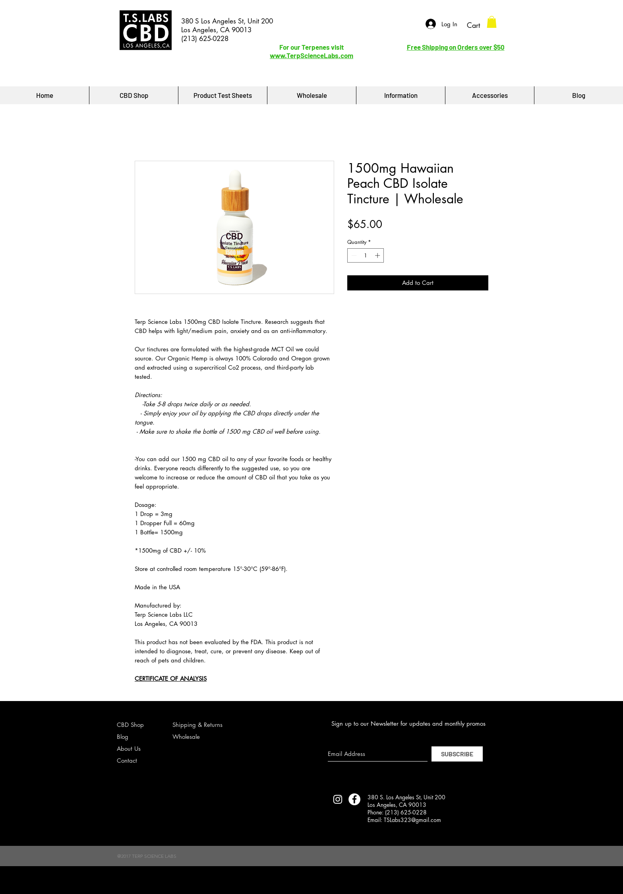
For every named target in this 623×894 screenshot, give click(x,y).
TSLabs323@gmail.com (412, 820)
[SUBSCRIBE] (457, 754)
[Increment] (378, 255)
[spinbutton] (365, 255)
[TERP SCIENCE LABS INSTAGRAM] (338, 799)
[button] (492, 22)
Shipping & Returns (197, 724)
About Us (129, 748)
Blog (122, 736)
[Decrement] (353, 255)
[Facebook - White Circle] (354, 799)
